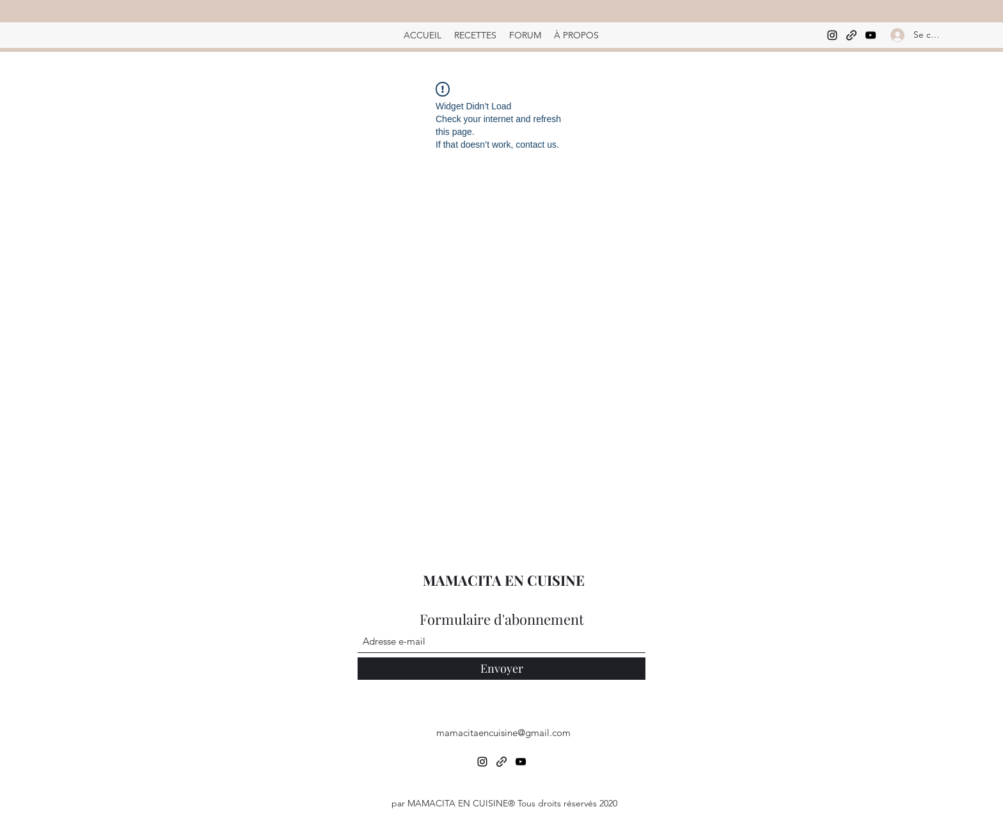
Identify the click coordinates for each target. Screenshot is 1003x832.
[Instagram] (832, 35)
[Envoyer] (501, 668)
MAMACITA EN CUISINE (504, 580)
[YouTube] (870, 35)
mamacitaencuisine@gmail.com (503, 732)
